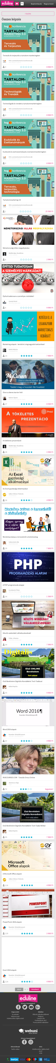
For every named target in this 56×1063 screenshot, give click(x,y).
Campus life (41, 1018)
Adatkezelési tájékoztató (15, 1018)
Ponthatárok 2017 (41, 1020)
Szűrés (28, 14)
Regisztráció (49, 4)
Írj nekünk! (15, 1014)
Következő (35, 989)
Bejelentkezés (36, 4)
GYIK (40, 1053)
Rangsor (41, 1016)
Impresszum (15, 1016)
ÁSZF (40, 1051)
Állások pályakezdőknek (41, 1014)
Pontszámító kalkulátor (40, 1022)
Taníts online (15, 1049)
